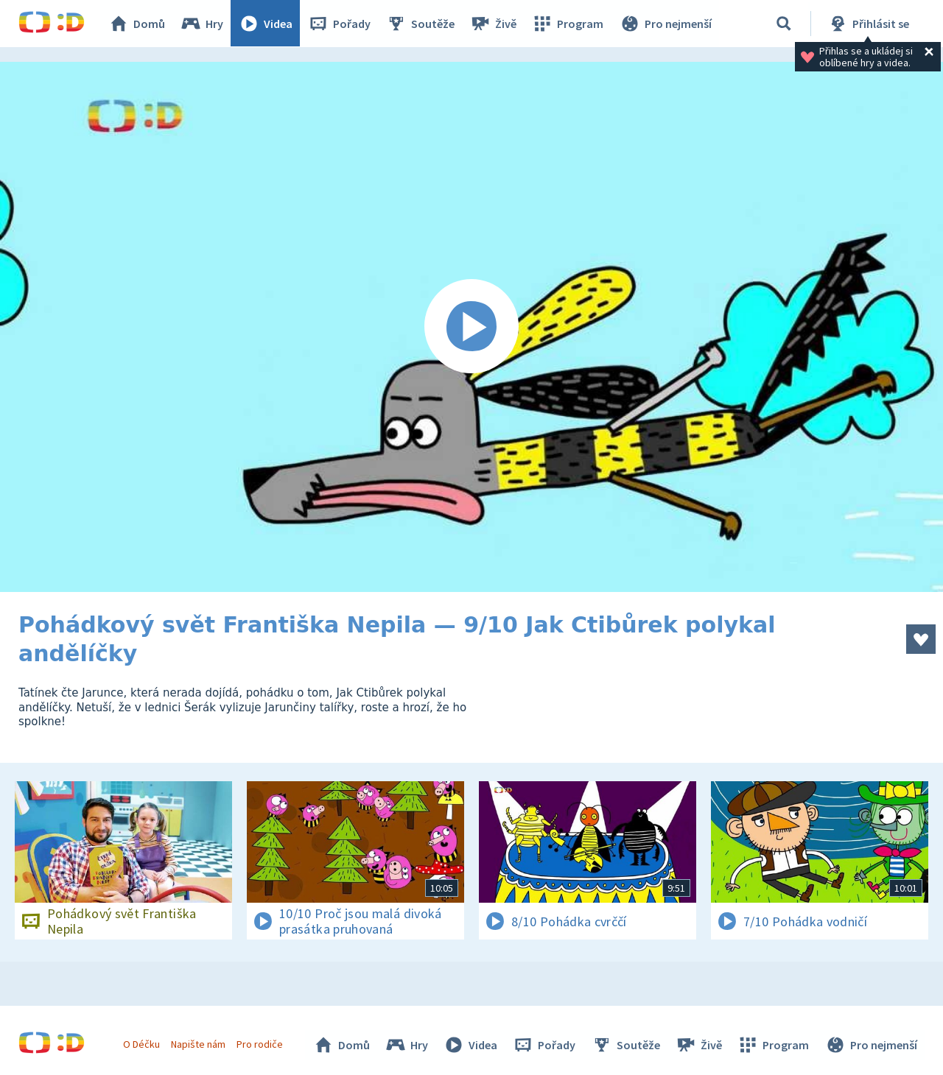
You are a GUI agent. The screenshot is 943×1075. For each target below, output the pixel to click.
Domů (137, 24)
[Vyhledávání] (783, 23)
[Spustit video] (471, 327)
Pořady (339, 24)
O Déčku (141, 1044)
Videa (266, 24)
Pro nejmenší (665, 24)
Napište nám (198, 1044)
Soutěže (420, 24)
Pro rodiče (260, 1044)
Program (568, 24)
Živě (493, 24)
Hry (202, 24)
